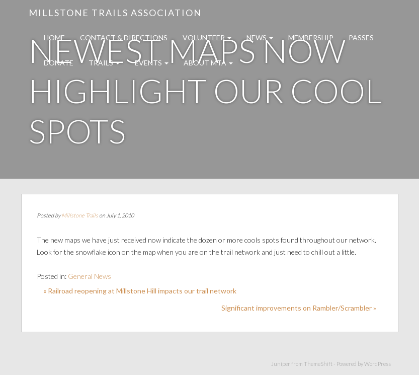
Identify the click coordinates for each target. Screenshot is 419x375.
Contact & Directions (123, 37)
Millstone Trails (79, 215)
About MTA (208, 62)
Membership (310, 37)
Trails (104, 62)
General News (89, 276)
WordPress (377, 363)
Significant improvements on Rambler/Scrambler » (298, 308)
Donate (58, 62)
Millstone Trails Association (115, 12)
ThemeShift (318, 363)
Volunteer (207, 37)
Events (152, 62)
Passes (361, 37)
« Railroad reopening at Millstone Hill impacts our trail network (139, 290)
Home (54, 37)
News (259, 37)
